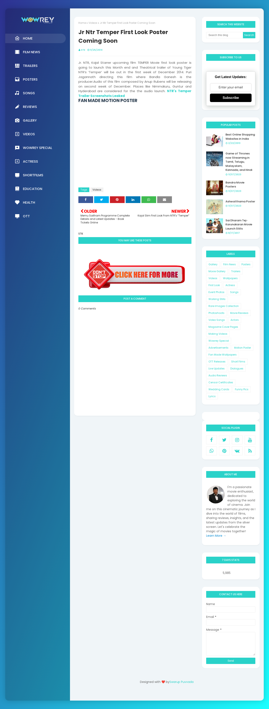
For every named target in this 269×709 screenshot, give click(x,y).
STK (83, 50)
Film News (229, 264)
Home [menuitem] (24, 38)
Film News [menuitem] (27, 51)
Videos (92, 23)
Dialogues (236, 368)
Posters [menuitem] (26, 79)
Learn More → (216, 536)
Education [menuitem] (28, 188)
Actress (230, 285)
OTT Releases (216, 361)
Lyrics (212, 396)
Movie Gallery (216, 271)
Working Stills (216, 299)
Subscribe (231, 98)
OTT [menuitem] (22, 216)
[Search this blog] (224, 35)
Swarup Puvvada (181, 682)
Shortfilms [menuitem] (29, 175)
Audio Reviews (217, 375)
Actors (235, 320)
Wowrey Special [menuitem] (33, 147)
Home (82, 23)
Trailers (235, 271)
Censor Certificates (220, 382)
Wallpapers (230, 278)
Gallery (213, 264)
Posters (246, 264)
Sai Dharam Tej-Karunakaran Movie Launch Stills (238, 224)
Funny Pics (241, 389)
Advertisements (218, 347)
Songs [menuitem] (25, 93)
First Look (214, 285)
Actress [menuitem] (26, 161)
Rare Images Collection (223, 306)
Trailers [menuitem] (26, 65)
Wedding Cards (218, 389)
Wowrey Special (218, 341)
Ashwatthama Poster (240, 201)
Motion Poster (242, 347)
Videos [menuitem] (25, 134)
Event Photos (216, 292)
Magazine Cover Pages (223, 327)
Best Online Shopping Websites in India (240, 137)
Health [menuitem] (25, 202)
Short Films (238, 361)
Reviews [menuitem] (26, 106)
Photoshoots (216, 313)
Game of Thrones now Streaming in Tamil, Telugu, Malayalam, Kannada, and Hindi (238, 161)
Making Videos (217, 334)
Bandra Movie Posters (234, 185)
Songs (234, 292)
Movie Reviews (239, 313)
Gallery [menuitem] (26, 120)
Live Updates (216, 368)
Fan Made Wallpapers (222, 354)
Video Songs (216, 320)
